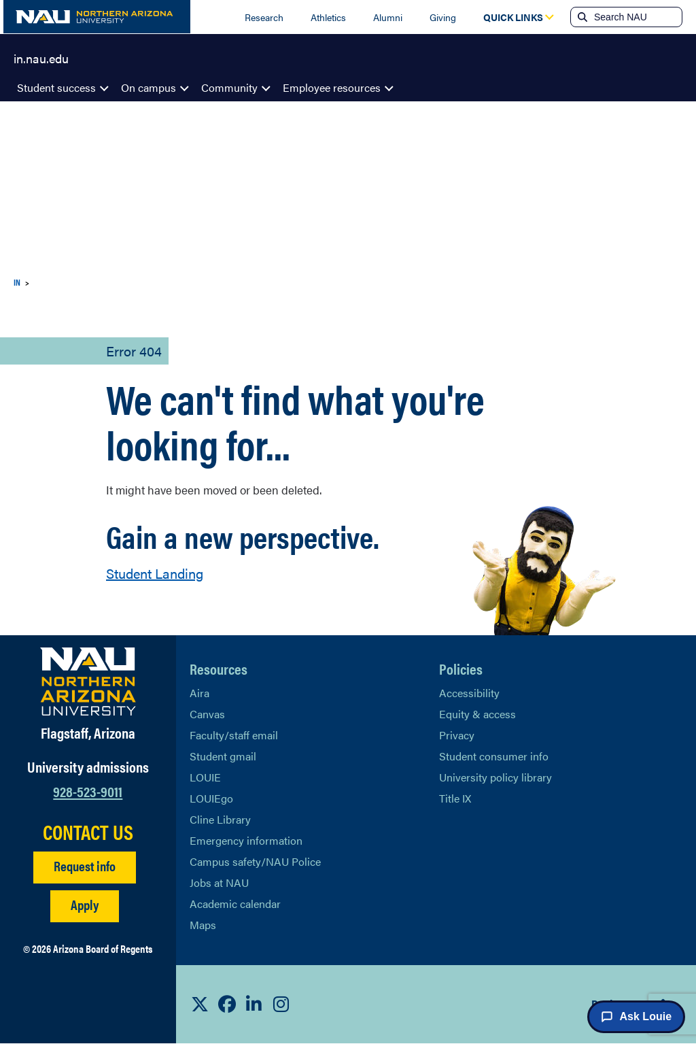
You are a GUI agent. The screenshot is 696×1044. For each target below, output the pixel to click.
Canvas (208, 714)
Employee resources (332, 87)
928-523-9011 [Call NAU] (88, 814)
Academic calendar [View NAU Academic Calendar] (236, 903)
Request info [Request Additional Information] (84, 890)
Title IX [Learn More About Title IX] (455, 798)
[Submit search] (581, 17)
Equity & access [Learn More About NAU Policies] (478, 714)
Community (230, 87)
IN (18, 282)
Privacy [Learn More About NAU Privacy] (456, 735)
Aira (199, 692)
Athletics (326, 17)
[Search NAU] (636, 17)
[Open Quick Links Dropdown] (512, 17)
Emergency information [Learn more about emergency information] (246, 840)
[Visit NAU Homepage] (88, 681)
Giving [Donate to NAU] (440, 17)
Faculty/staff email (233, 735)
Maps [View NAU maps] (203, 924)
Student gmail (223, 756)
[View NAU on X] (199, 1004)
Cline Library (220, 819)
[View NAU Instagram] (281, 1004)
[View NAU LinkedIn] (254, 1004)
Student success (57, 87)
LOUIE (206, 777)
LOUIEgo (212, 798)
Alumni (385, 17)
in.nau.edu (42, 58)
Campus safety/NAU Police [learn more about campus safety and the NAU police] (255, 861)
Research (260, 17)
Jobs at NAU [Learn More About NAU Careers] (220, 882)
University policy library (495, 777)
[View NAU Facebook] (227, 1004)
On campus (150, 87)
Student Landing (155, 573)
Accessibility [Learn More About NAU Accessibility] (468, 692)
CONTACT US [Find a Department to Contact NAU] (88, 856)
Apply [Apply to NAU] (84, 929)
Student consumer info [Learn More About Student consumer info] (493, 756)
